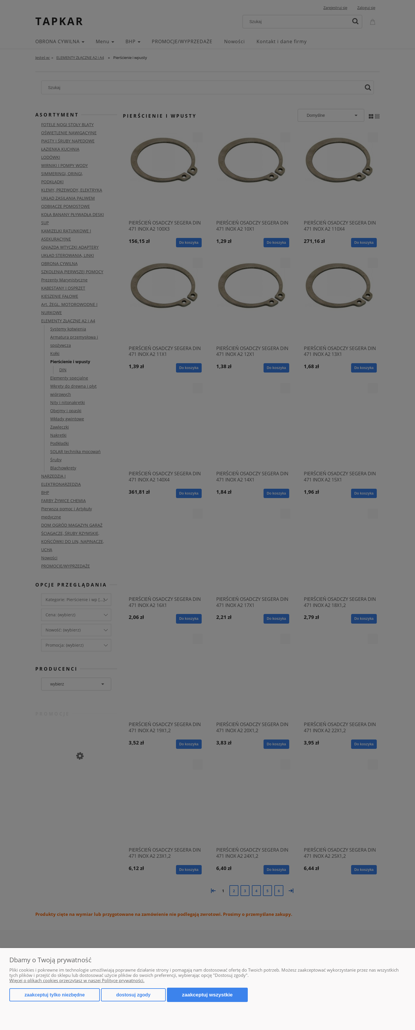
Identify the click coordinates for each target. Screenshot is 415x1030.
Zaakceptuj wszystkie (207, 995)
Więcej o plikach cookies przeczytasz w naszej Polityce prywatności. (76, 980)
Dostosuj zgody (133, 994)
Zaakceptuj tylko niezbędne (55, 994)
